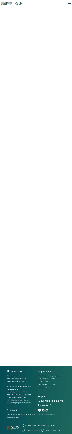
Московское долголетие (46, 387)
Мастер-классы (43, 381)
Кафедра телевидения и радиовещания (19, 394)
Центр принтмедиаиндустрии (16, 397)
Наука (41, 396)
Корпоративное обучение (46, 384)
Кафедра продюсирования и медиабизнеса (20, 386)
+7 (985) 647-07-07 (52, 430)
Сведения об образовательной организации (21, 414)
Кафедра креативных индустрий (17, 381)
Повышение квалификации (46, 378)
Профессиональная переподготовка (49, 376)
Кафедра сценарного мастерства (17, 392)
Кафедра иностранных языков (16, 378)
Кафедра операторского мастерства (19, 403)
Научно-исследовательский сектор (18, 400)
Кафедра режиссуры (13, 389)
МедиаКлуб (44, 405)
